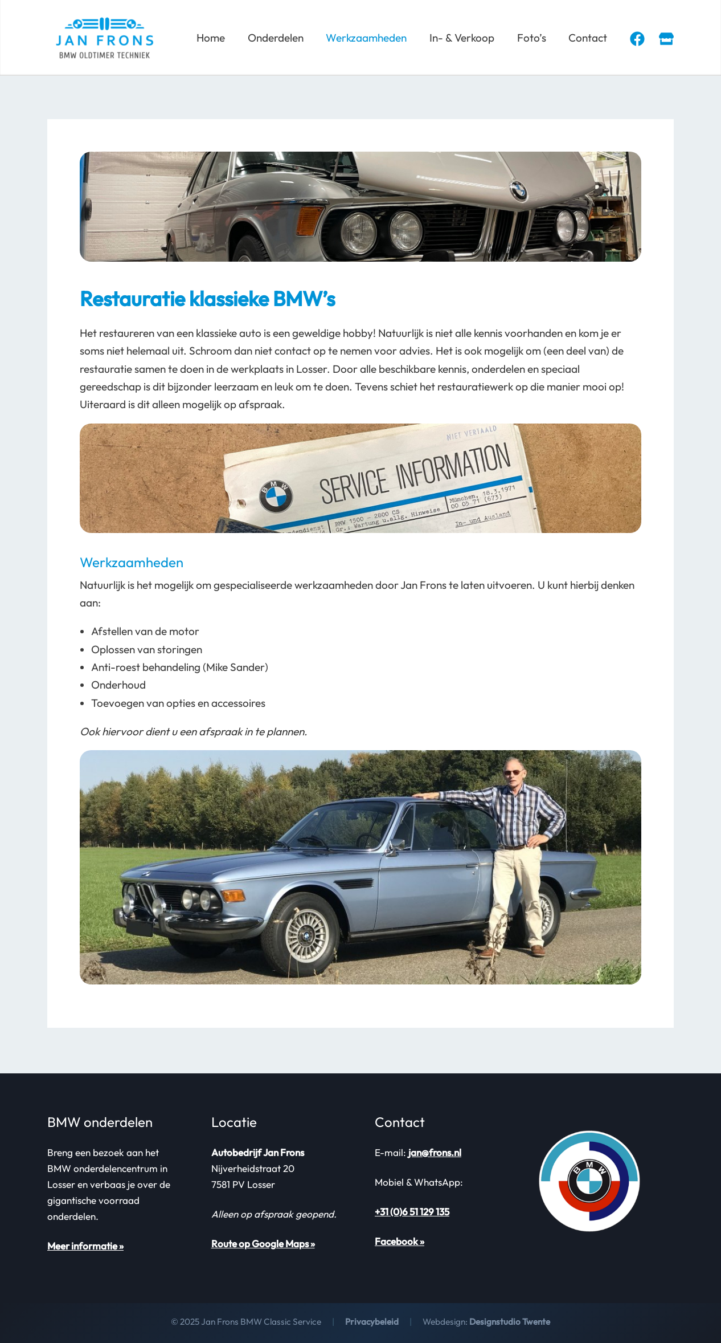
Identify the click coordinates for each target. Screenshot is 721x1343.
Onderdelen (280, 37)
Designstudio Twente (510, 1321)
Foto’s (532, 37)
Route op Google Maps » (263, 1244)
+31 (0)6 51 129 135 (412, 1212)
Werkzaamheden (369, 37)
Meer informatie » (85, 1246)
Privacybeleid (371, 1321)
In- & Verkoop (464, 37)
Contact (588, 37)
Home (216, 37)
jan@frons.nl (434, 1152)
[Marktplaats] (666, 38)
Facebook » (399, 1241)
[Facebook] (637, 38)
